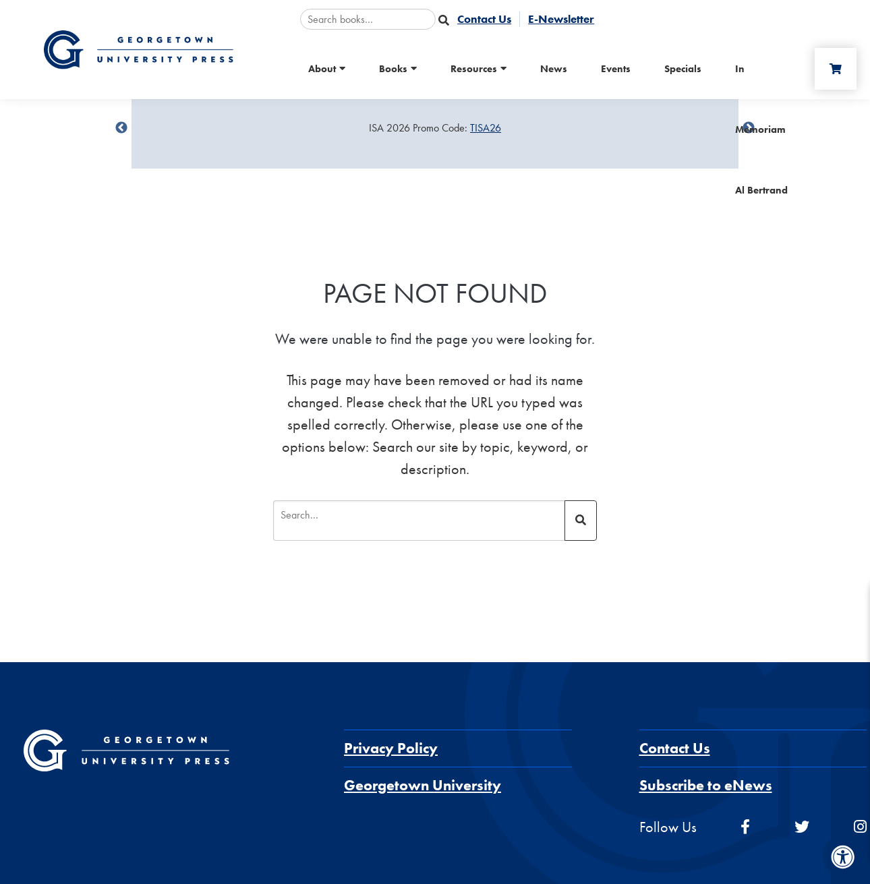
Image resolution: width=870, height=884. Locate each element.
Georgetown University (422, 785)
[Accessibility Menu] (843, 857)
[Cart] (836, 69)
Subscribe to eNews (705, 785)
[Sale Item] (435, 128)
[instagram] (860, 827)
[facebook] (745, 827)
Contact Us (674, 748)
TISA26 (485, 128)
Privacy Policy (391, 748)
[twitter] (801, 827)
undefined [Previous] (121, 128)
